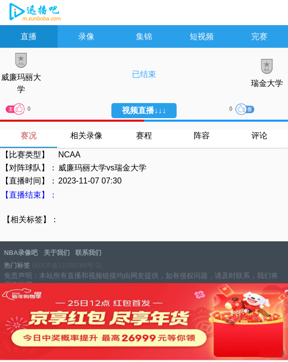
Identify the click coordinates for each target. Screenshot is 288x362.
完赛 (259, 36)
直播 (29, 36)
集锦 (144, 36)
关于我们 (57, 252)
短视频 (202, 36)
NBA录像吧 (34, 13)
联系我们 (88, 252)
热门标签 (17, 265)
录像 (86, 36)
